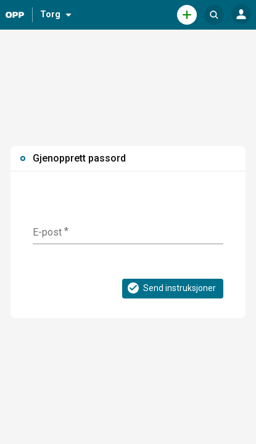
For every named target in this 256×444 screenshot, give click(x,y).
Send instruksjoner (171, 288)
